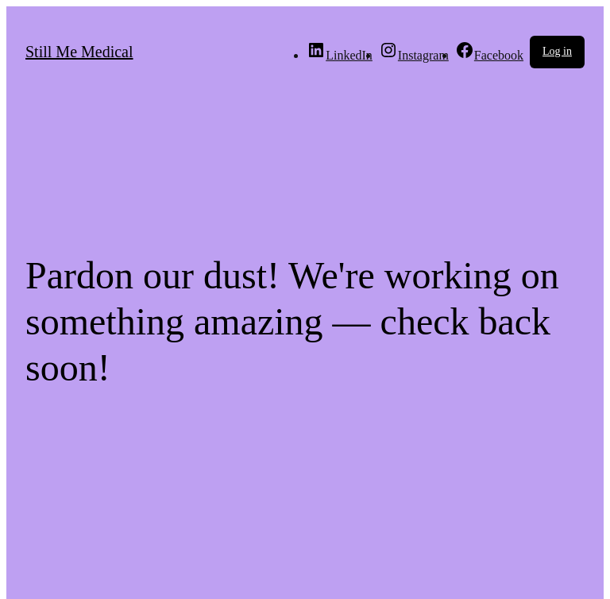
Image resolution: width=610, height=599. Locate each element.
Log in (557, 51)
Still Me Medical (79, 51)
